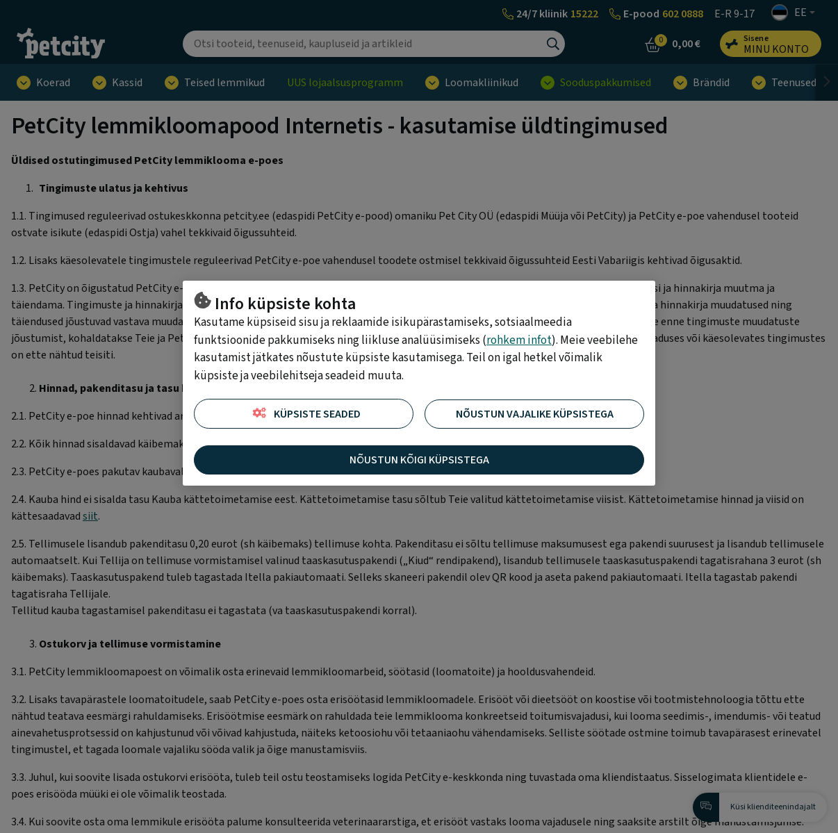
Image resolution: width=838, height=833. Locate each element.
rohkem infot (519, 340)
